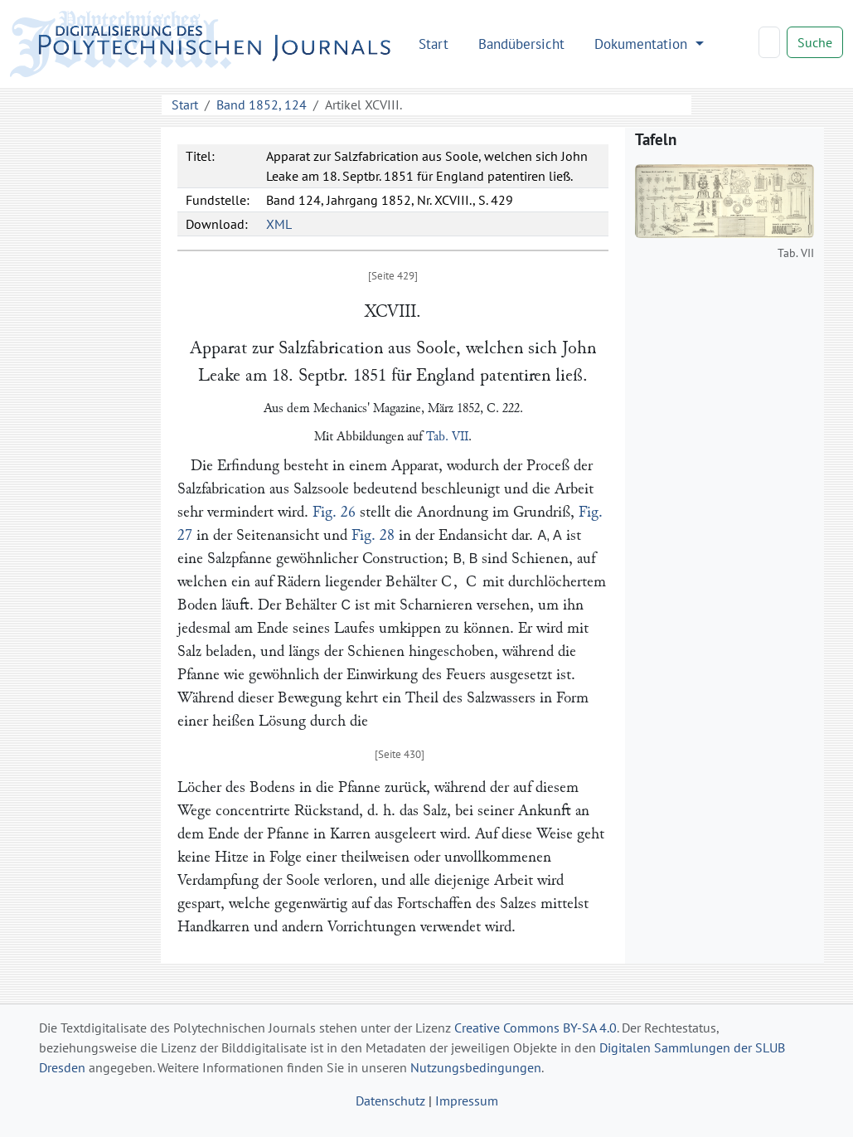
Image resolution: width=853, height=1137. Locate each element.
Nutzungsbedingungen (475, 1067)
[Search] (769, 42)
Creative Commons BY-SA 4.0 (535, 1027)
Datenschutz (390, 1100)
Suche (814, 42)
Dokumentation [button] (642, 43)
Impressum (466, 1100)
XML (279, 224)
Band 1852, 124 (261, 104)
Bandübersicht (521, 43)
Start (433, 43)
